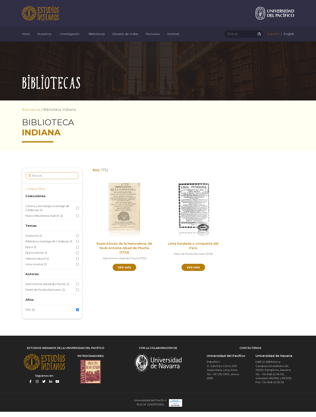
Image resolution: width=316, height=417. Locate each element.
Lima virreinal (36, 270)
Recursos (153, 38)
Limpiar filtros (36, 194)
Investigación (70, 38)
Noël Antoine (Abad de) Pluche (47, 290)
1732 (30, 316)
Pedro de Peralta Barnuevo (45, 296)
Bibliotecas (96, 38)
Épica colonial (36, 259)
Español (272, 38)
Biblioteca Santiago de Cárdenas (48, 247)
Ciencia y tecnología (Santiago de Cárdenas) (47, 214)
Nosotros (44, 38)
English (288, 38)
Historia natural (37, 264)
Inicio (26, 38)
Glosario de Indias (125, 38)
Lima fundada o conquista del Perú (193, 252)
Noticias (173, 38)
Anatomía (33, 242)
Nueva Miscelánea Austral (44, 222)
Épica (30, 253)
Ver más (124, 273)
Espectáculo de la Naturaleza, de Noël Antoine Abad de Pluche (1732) (124, 254)
